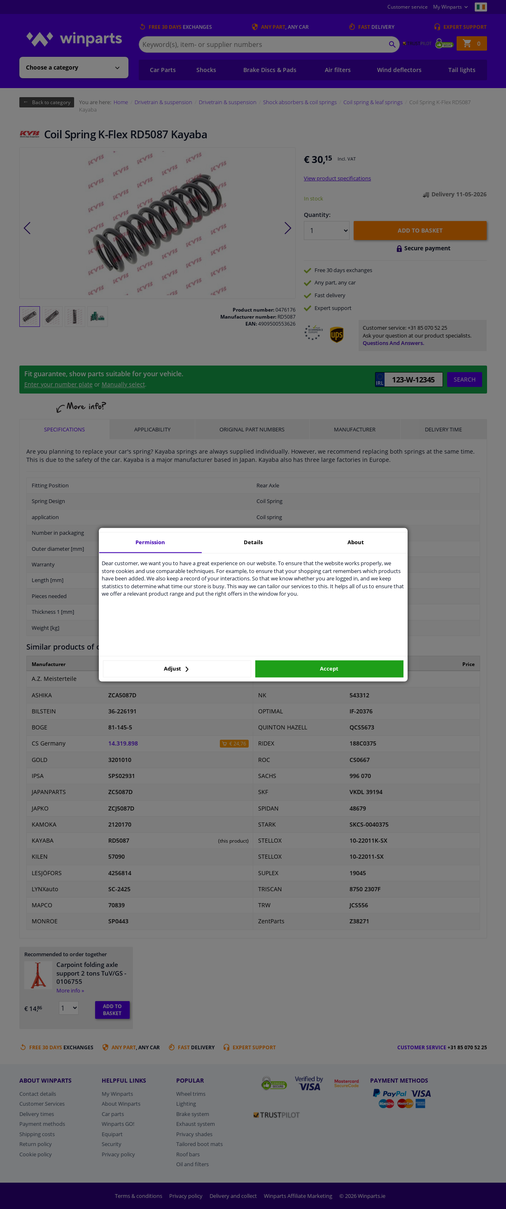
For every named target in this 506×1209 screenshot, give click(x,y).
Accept (329, 669)
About (355, 542)
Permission (150, 542)
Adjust (176, 669)
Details (253, 542)
